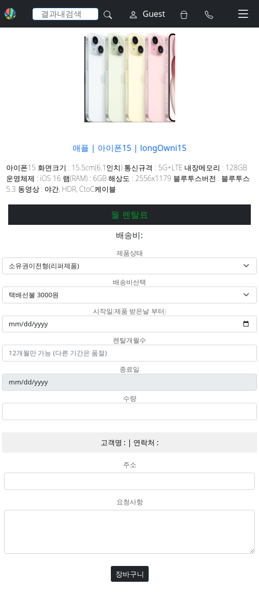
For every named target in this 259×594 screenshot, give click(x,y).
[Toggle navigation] (243, 13)
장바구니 (129, 574)
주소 (129, 465)
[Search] (65, 14)
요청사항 (129, 502)
